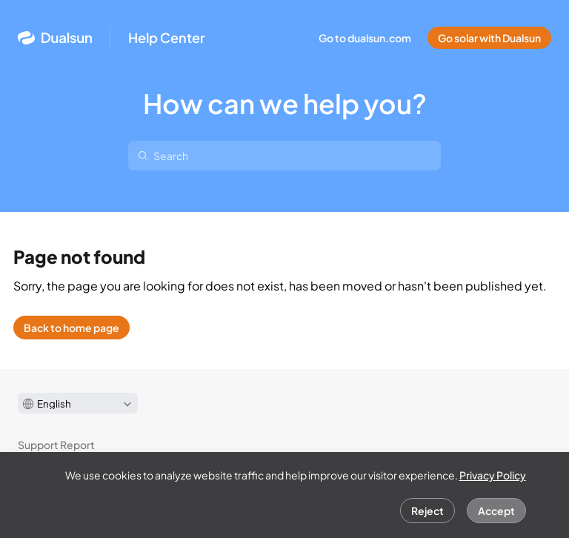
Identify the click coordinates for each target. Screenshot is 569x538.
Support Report (56, 444)
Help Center (166, 38)
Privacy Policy (492, 475)
